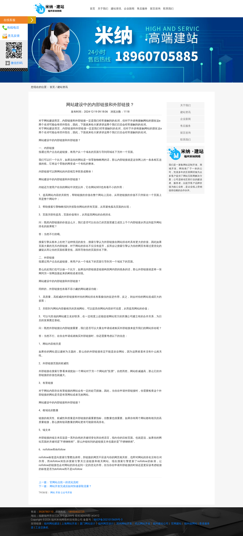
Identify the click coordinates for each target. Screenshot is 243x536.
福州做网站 (190, 523)
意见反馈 (14, 35)
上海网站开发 (69, 523)
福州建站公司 (160, 523)
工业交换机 (41, 527)
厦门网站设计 (87, 523)
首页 (92, 8)
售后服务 (142, 8)
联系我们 (168, 8)
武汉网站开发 (142, 523)
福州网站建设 (52, 523)
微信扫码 (17, 63)
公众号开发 (66, 492)
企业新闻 (129, 8)
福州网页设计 (106, 523)
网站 (52, 492)
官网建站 (176, 523)
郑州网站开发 (124, 523)
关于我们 (103, 8)
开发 (58, 492)
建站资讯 (116, 8)
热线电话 (13, 27)
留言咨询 (155, 8)
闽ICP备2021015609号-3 (108, 519)
